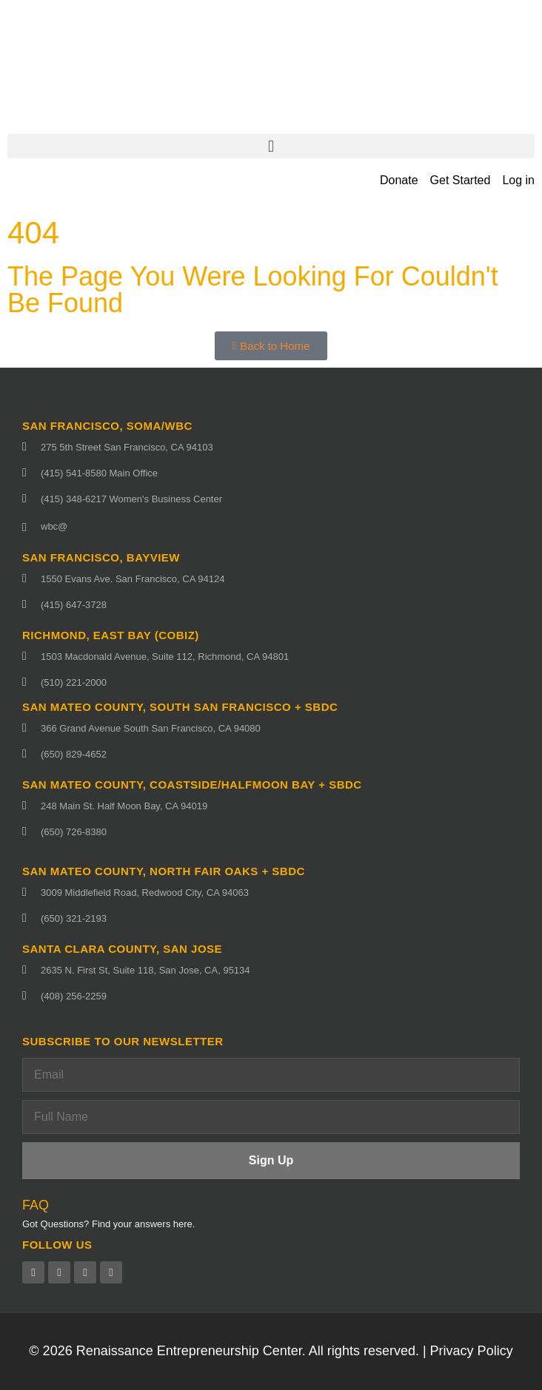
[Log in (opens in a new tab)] (518, 180)
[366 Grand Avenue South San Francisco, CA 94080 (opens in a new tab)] (271, 728)
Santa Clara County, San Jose (122, 948)
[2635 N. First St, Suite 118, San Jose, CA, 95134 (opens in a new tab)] (271, 970)
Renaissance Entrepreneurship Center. (191, 1350)
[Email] (271, 1075)
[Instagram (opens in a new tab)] (111, 1272)
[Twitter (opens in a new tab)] (59, 1272)
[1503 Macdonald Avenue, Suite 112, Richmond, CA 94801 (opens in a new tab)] (271, 656)
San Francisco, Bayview (101, 557)
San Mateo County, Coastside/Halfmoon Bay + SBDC (192, 784)
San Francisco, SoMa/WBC (107, 425)
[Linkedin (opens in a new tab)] (85, 1272)
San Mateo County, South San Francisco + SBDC (180, 707)
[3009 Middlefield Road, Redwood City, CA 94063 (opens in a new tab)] (271, 892)
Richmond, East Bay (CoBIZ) (110, 635)
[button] (271, 146)
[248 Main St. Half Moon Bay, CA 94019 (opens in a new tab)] (271, 805)
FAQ (35, 1205)
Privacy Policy (471, 1350)
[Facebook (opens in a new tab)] (33, 1272)
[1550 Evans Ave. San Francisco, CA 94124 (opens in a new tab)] (271, 578)
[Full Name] (271, 1117)
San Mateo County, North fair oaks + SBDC (163, 871)
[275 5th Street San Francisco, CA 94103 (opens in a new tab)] (271, 447)
